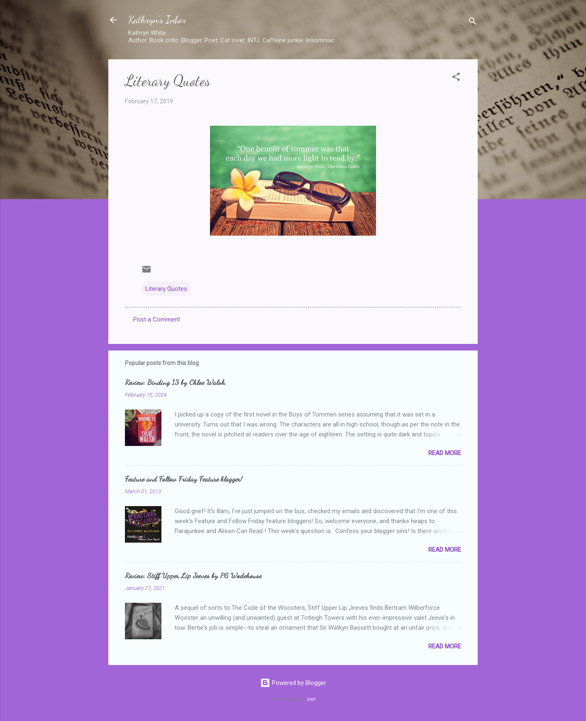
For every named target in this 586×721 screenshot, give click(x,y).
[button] (456, 78)
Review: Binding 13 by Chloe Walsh (175, 382)
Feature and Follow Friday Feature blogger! (183, 478)
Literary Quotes (166, 288)
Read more (444, 453)
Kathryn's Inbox (157, 20)
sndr (311, 699)
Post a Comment (156, 319)
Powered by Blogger (293, 683)
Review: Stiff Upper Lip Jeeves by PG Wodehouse (193, 575)
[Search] (473, 22)
